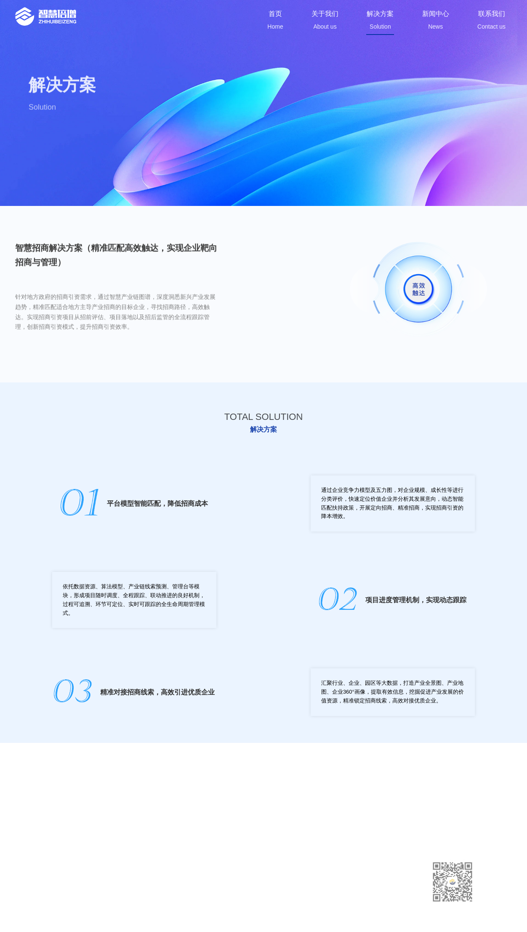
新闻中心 (274, 893)
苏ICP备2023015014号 (212, 916)
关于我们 (274, 872)
